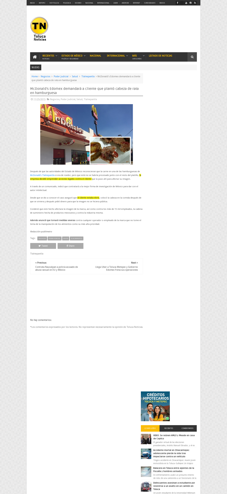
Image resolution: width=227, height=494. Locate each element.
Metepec (42, 3)
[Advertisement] (172, 29)
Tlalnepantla (88, 76)
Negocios (45, 76)
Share (63, 245)
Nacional (89, 3)
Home (35, 76)
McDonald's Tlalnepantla (42, 175)
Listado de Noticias (160, 55)
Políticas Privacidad (171, 489)
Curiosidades (149, 3)
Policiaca (67, 3)
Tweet (40, 245)
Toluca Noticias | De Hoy (67, 489)
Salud (75, 76)
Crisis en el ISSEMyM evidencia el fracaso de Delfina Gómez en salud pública (177, 202)
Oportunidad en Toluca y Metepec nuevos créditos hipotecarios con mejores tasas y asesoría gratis (176, 220)
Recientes (48, 56)
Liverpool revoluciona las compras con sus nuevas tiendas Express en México (177, 238)
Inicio (32, 3)
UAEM (115, 3)
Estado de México (72, 56)
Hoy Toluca (54, 3)
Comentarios (188, 112)
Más (136, 56)
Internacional (103, 3)
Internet (136, 3)
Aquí (194, 489)
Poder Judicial (61, 76)
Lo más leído (155, 112)
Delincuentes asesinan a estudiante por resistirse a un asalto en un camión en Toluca (175, 169)
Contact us (189, 402)
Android (125, 3)
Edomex (78, 3)
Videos (162, 3)
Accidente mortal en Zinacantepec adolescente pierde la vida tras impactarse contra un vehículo (177, 137)
